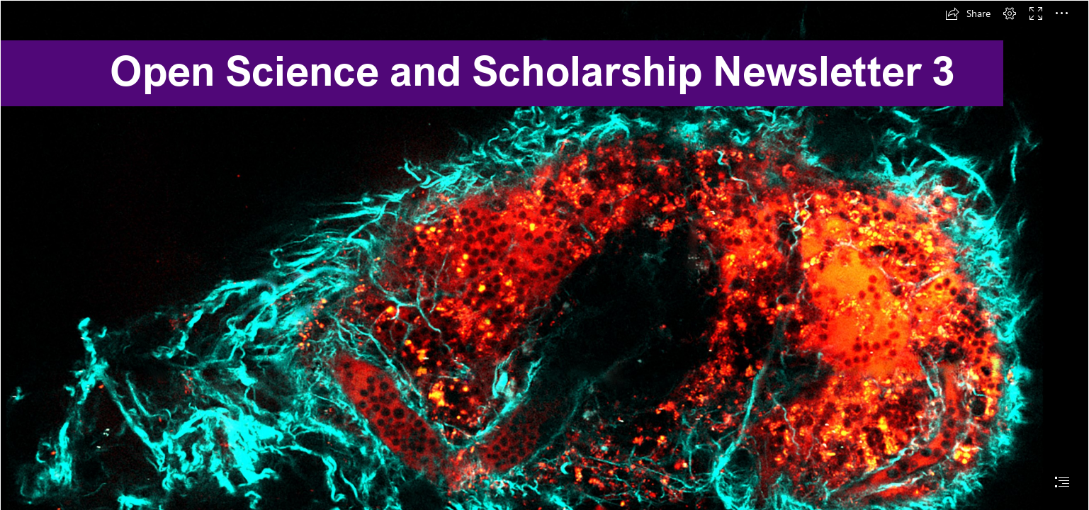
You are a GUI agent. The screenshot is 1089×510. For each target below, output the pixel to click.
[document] (544, 255)
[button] (968, 13)
